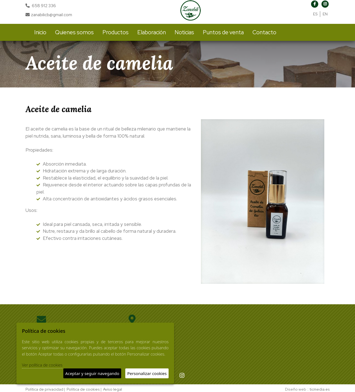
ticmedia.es (319, 389)
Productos (116, 32)
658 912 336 (44, 5)
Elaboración (151, 32)
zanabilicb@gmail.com (48, 15)
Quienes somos (74, 32)
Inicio (40, 32)
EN (325, 14)
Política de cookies (83, 389)
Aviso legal (112, 389)
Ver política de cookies (42, 365)
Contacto (264, 32)
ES (315, 14)
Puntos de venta (223, 32)
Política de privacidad (44, 389)
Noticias (184, 32)
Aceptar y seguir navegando (92, 373)
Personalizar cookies (147, 373)
